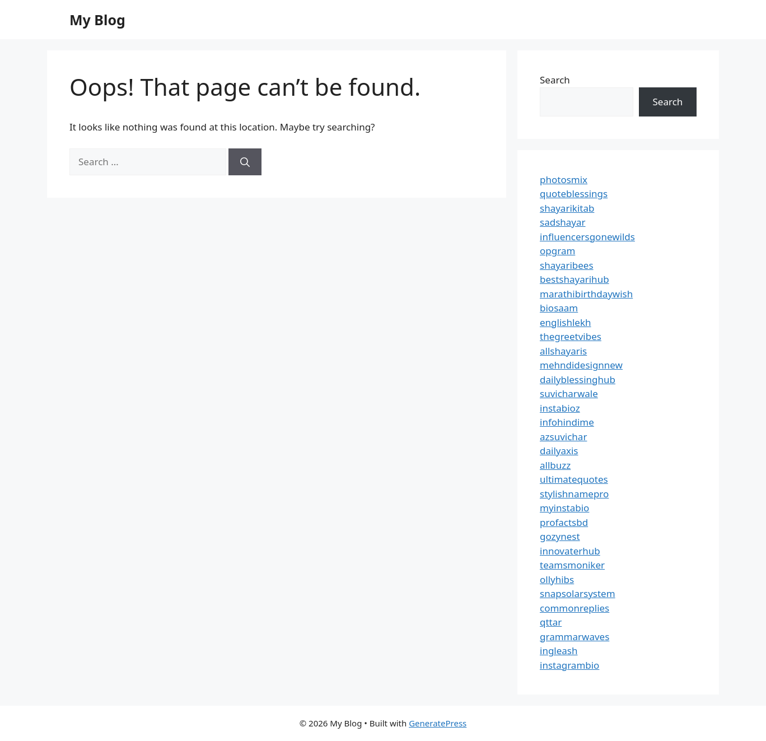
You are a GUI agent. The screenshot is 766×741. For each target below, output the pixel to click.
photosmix (563, 179)
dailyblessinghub (577, 379)
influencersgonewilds (587, 236)
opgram (557, 250)
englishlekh (565, 322)
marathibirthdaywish (586, 293)
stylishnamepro (574, 493)
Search (555, 79)
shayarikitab (567, 208)
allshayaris (563, 350)
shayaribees (567, 265)
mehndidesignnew (581, 364)
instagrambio (569, 665)
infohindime (567, 422)
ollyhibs (557, 579)
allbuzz (555, 465)
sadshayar (563, 222)
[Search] (244, 161)
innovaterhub (570, 550)
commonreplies (574, 608)
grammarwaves (574, 636)
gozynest (560, 536)
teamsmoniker (572, 564)
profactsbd (564, 522)
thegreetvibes (570, 336)
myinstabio (564, 507)
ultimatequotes (574, 479)
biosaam (559, 307)
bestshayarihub (574, 279)
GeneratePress (437, 723)
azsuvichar (563, 436)
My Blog (97, 19)
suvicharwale (569, 393)
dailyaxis (559, 450)
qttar (551, 622)
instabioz (560, 408)
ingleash (559, 650)
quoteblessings (574, 193)
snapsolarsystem (577, 593)
